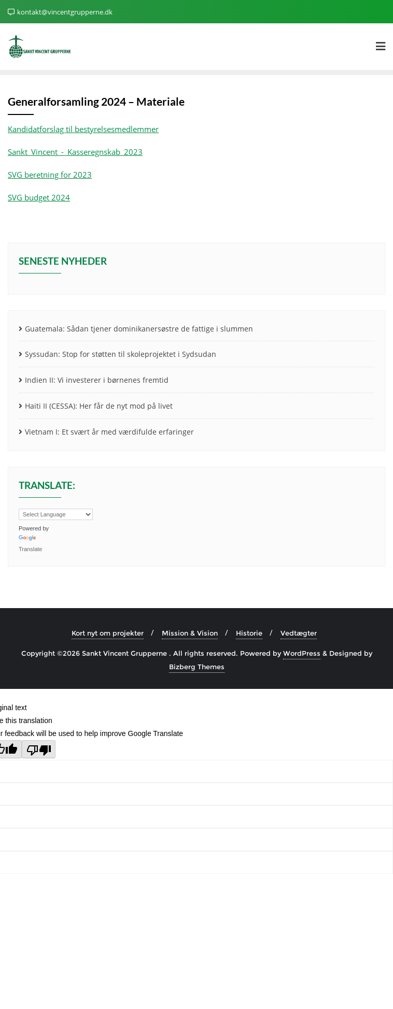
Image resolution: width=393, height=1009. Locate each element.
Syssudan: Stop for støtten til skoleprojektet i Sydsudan (120, 354)
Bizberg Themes (196, 666)
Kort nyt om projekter (108, 633)
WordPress (301, 653)
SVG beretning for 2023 (50, 174)
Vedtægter (298, 633)
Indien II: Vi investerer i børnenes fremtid (97, 380)
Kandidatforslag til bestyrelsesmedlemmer (83, 129)
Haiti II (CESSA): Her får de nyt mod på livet (99, 406)
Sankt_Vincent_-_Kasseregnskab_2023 (75, 152)
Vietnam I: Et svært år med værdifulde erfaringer (109, 432)
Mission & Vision (190, 633)
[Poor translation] (38, 749)
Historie (249, 633)
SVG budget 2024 (39, 197)
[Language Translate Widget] (56, 514)
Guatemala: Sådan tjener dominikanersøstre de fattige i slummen (139, 329)
